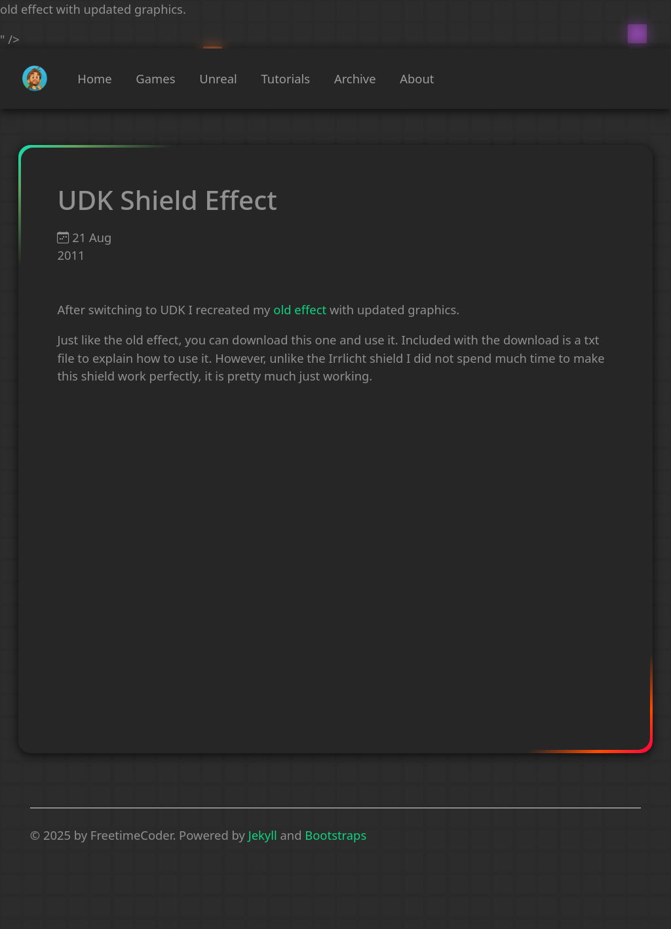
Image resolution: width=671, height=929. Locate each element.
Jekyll (262, 835)
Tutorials (285, 78)
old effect (299, 309)
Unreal (218, 78)
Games (155, 78)
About (417, 78)
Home (94, 78)
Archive (355, 78)
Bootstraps (335, 835)
